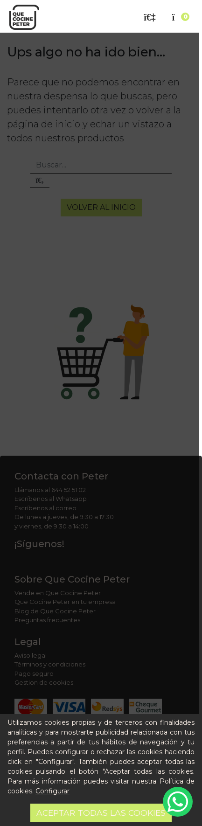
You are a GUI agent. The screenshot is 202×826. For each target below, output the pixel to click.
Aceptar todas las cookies (101, 813)
